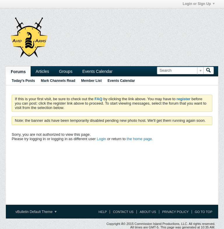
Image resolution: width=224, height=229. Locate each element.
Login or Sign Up (199, 4)
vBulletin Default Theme (36, 212)
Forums (18, 71)
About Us (148, 212)
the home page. (140, 139)
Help (103, 212)
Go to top (203, 212)
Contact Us (123, 212)
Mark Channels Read (58, 81)
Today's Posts (23, 81)
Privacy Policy (175, 212)
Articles (42, 71)
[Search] (180, 70)
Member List (91, 81)
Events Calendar (97, 71)
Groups (65, 71)
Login (101, 139)
